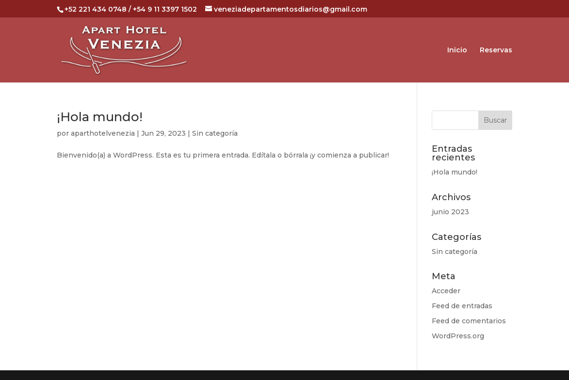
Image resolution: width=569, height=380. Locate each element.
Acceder (446, 290)
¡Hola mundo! (100, 117)
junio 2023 (450, 211)
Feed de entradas (462, 305)
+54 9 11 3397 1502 (165, 9)
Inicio (457, 50)
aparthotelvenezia (103, 133)
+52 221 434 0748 (96, 9)
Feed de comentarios (469, 321)
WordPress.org (458, 336)
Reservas (496, 50)
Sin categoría (215, 133)
